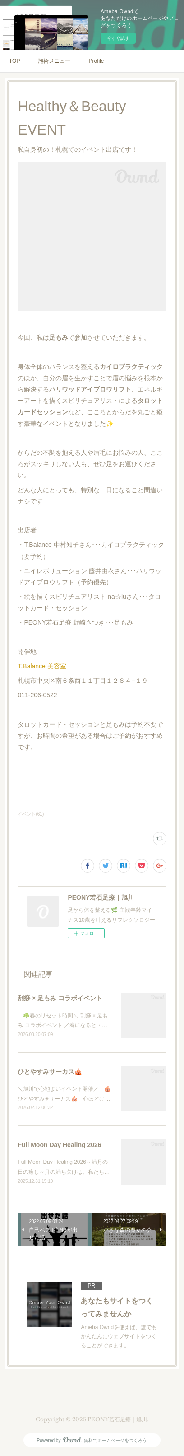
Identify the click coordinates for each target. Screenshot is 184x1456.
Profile (96, 61)
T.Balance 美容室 (42, 666)
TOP (14, 61)
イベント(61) (31, 814)
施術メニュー (54, 61)
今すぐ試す (118, 38)
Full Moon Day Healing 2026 (59, 1144)
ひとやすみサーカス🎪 (50, 1071)
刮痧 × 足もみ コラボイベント (60, 998)
